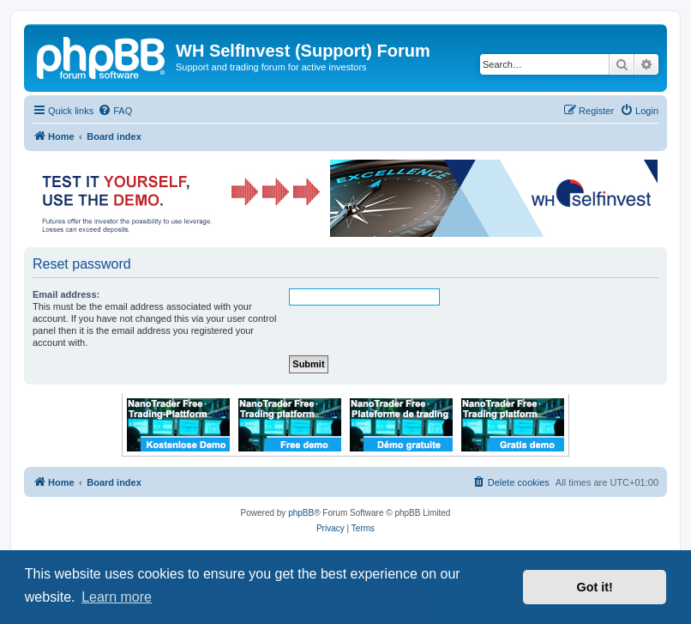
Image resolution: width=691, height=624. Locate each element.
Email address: (66, 294)
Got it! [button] (595, 587)
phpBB (301, 513)
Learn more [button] (116, 597)
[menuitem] (115, 110)
